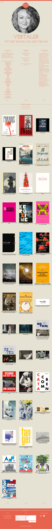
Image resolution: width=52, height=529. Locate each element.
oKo (8, 95)
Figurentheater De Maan (8, 82)
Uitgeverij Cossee (8, 64)
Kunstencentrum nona (8, 94)
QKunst (8, 83)
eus (8, 66)
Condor (8, 85)
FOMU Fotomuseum (8, 92)
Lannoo (8, 86)
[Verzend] (32, 521)
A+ (8, 87)
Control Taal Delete (42, 84)
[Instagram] (44, 516)
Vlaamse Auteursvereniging (43, 81)
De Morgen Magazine (8, 73)
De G (7, 66)
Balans (8, 71)
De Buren (7, 79)
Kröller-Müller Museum (8, 72)
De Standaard (8, 91)
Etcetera (8, 93)
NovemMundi (8, 96)
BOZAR (8, 89)
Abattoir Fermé (8, 78)
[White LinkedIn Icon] (41, 516)
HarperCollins (8, 84)
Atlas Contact (8, 62)
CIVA (8, 76)
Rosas (8, 77)
